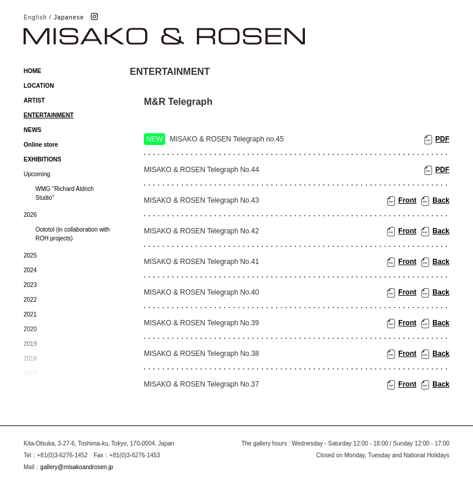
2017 (30, 373)
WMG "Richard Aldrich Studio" (64, 193)
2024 (30, 270)
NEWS (32, 130)
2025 (30, 255)
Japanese (69, 17)
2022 (30, 299)
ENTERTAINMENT (49, 115)
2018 (30, 358)
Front (407, 200)
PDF (442, 139)
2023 (30, 285)
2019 (30, 344)
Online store (41, 144)
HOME (32, 71)
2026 (30, 215)
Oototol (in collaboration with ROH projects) (72, 234)
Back (440, 200)
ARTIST (34, 100)
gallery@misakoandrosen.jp (76, 467)
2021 (30, 314)
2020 (30, 329)
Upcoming (37, 174)
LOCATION (39, 86)
